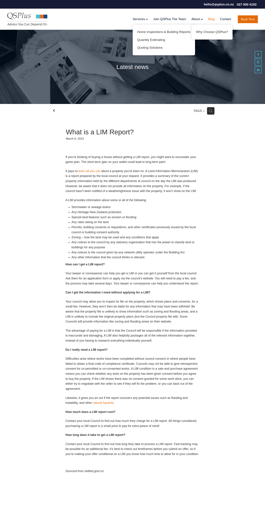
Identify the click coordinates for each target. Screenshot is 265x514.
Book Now (248, 19)
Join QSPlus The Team (169, 19)
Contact (225, 19)
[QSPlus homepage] (32, 19)
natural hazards (103, 402)
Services (140, 19)
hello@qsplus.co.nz (219, 4)
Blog (211, 19)
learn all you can (90, 171)
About (197, 19)
